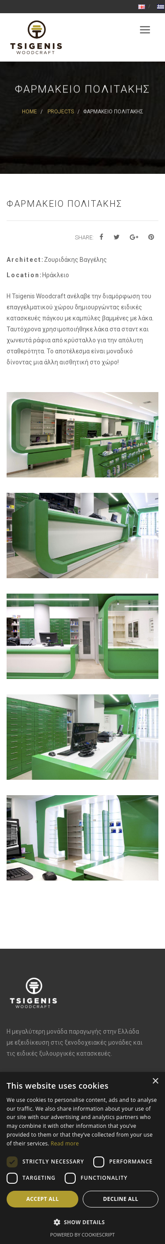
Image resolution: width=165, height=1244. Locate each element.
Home (29, 112)
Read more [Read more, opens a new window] (65, 1143)
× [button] (155, 1081)
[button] (82, 1222)
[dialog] (82, 1158)
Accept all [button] (42, 1199)
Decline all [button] (120, 1199)
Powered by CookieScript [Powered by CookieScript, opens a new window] (82, 1234)
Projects (61, 112)
